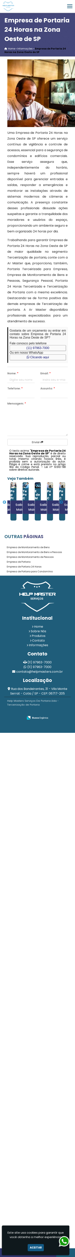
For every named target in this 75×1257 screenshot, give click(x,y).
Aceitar (36, 1247)
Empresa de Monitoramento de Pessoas (30, 557)
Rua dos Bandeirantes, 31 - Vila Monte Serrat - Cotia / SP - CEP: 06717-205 (38, 691)
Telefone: (15, 388)
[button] (69, 6)
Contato (38, 640)
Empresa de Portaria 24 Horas (24, 566)
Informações (38, 645)
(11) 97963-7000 (37, 348)
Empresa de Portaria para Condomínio (30, 571)
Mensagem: (16, 403)
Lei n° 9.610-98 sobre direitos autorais (37, 468)
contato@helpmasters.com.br (39, 671)
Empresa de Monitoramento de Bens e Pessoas (34, 552)
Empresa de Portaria (19, 561)
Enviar (37, 442)
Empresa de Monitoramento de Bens (28, 547)
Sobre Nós (38, 631)
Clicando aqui (38, 357)
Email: (45, 373)
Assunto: (47, 388)
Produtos (38, 636)
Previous (4, 502)
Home (38, 626)
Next (61, 502)
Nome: (12, 373)
